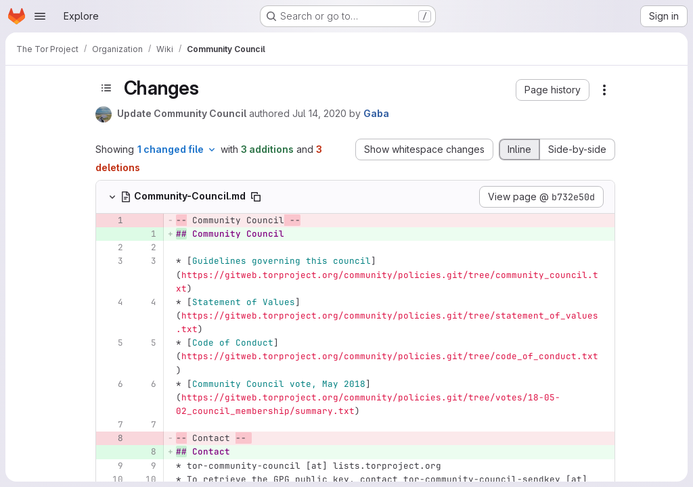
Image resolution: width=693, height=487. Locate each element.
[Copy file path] (256, 197)
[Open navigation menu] (40, 16)
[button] (552, 90)
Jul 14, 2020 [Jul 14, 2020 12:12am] (319, 113)
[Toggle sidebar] (106, 87)
